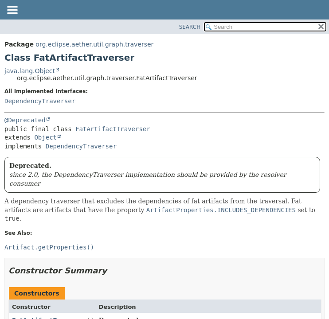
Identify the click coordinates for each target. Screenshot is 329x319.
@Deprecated (25, 120)
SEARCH (190, 27)
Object (45, 137)
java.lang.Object (29, 70)
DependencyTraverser (39, 101)
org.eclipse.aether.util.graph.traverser (94, 44)
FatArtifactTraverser (112, 128)
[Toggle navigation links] (12, 10)
